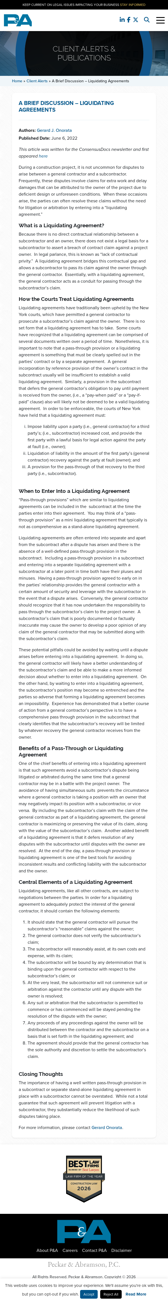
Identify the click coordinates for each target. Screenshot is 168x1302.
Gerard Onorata (107, 1127)
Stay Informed (132, 4)
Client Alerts (37, 81)
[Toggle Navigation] (160, 20)
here (43, 156)
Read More (136, 1294)
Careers (70, 1250)
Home (17, 81)
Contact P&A (94, 1250)
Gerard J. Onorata (54, 130)
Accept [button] (88, 1294)
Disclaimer (121, 1250)
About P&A (47, 1250)
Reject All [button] (111, 1294)
